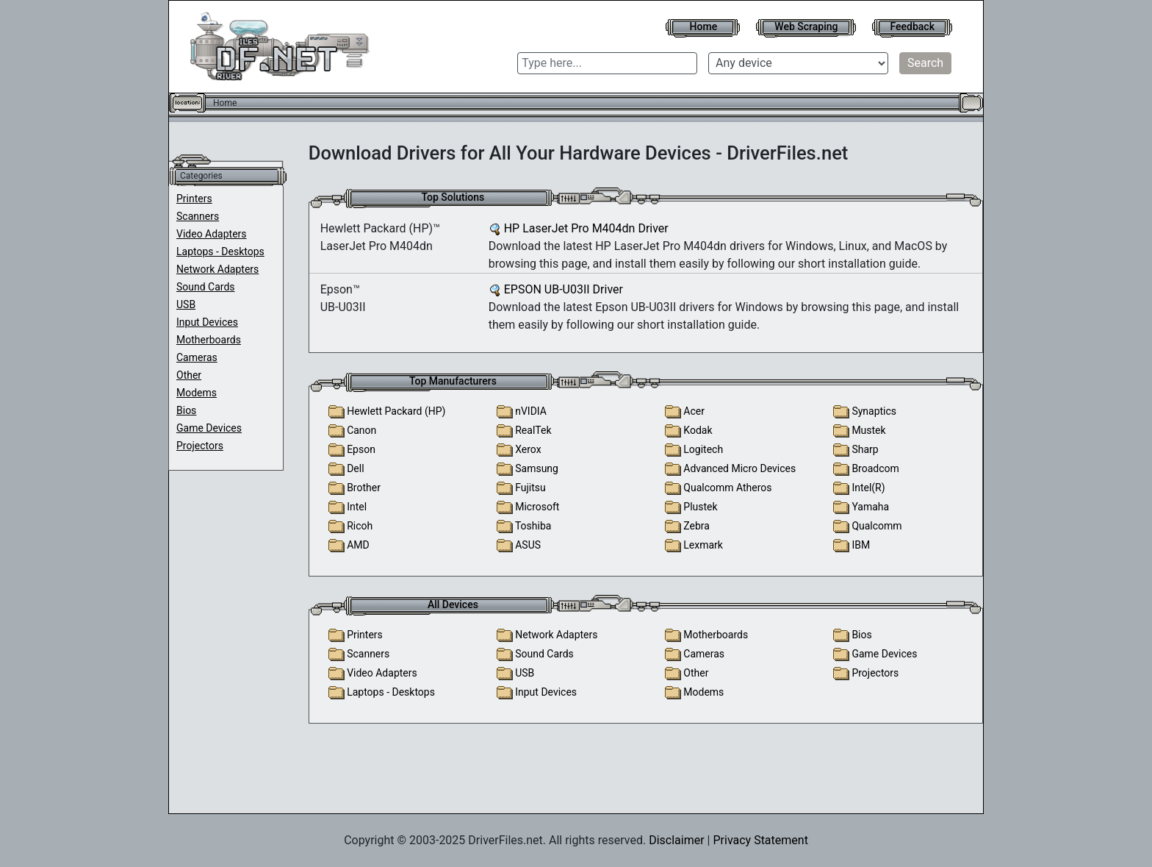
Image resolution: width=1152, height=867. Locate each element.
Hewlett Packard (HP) (396, 411)
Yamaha (870, 507)
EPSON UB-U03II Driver (563, 289)
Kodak (697, 430)
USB (185, 304)
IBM (861, 545)
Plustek (700, 507)
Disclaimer (676, 840)
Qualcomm (876, 526)
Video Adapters (211, 234)
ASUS (528, 545)
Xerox (528, 449)
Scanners (197, 216)
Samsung (536, 468)
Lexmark (703, 545)
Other (188, 375)
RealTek (533, 430)
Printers (194, 198)
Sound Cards (205, 287)
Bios (186, 410)
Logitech (703, 449)
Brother (364, 487)
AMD (358, 545)
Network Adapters (217, 269)
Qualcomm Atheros (727, 487)
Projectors (199, 446)
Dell (355, 468)
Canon (361, 430)
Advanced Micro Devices (739, 468)
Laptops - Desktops (220, 251)
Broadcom (875, 468)
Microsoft (537, 507)
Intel (357, 507)
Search (925, 63)
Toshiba (533, 526)
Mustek (868, 430)
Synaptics (874, 411)
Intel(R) (868, 487)
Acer (694, 411)
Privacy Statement (760, 840)
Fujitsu (530, 487)
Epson (361, 449)
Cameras (196, 357)
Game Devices (209, 428)
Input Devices (207, 322)
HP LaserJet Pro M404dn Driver (586, 228)
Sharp (865, 449)
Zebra (696, 526)
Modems (196, 393)
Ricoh (359, 526)
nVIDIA (531, 411)
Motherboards (208, 340)
